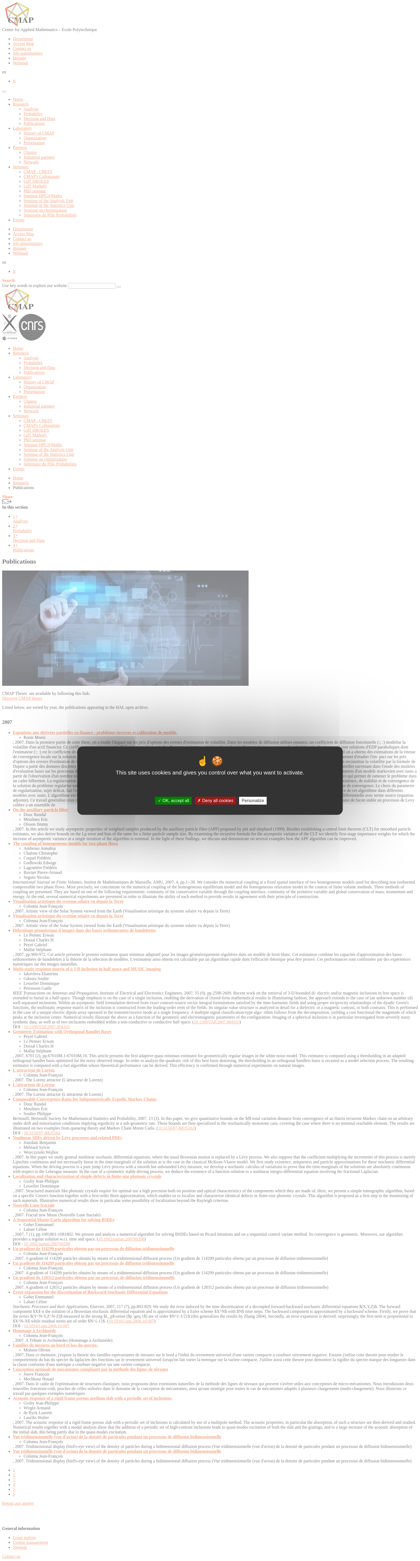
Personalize (253, 800)
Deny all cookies (215, 800)
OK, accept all (173, 800)
